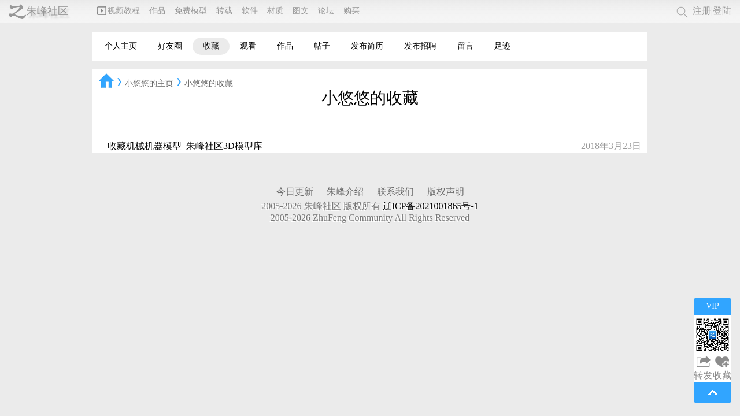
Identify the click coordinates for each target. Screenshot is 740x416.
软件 (250, 10)
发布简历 (367, 46)
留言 (465, 46)
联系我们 (395, 191)
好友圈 (170, 46)
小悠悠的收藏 (208, 83)
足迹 (502, 46)
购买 (351, 10)
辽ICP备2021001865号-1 (431, 206)
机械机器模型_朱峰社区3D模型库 (194, 146)
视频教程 (118, 10)
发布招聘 (420, 46)
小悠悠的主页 (149, 83)
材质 (275, 10)
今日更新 (294, 191)
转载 (224, 10)
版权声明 (445, 191)
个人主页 (121, 46)
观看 (248, 46)
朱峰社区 (47, 11)
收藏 (211, 46)
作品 (157, 10)
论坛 (326, 10)
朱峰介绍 (345, 191)
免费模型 (191, 10)
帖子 (322, 46)
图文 (301, 10)
